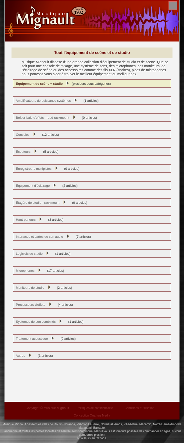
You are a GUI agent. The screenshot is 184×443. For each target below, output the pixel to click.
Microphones (24, 270)
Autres (19, 356)
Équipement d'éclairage (32, 186)
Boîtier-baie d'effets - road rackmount (41, 118)
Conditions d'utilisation (139, 408)
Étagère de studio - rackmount (36, 202)
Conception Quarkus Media (92, 415)
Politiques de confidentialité (94, 408)
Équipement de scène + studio (38, 84)
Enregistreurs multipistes (33, 168)
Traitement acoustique (31, 338)
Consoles (21, 134)
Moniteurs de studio (29, 288)
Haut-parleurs (25, 220)
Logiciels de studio (28, 254)
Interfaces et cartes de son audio (38, 236)
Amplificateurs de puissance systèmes (42, 100)
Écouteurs (22, 152)
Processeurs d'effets (29, 304)
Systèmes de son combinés (35, 322)
